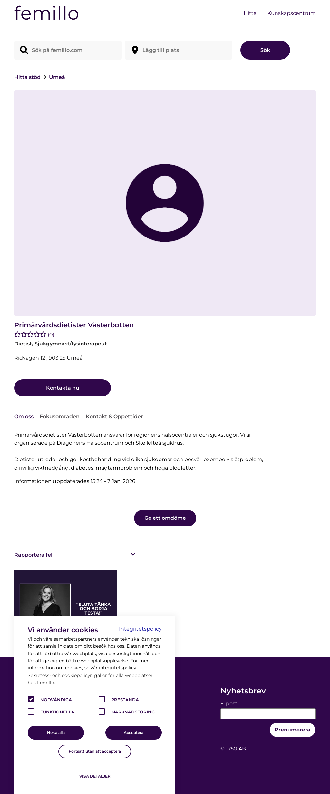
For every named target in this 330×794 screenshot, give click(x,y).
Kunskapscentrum (291, 13)
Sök (265, 50)
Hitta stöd (28, 77)
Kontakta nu (62, 388)
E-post (229, 704)
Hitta (250, 13)
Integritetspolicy (140, 629)
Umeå (57, 77)
